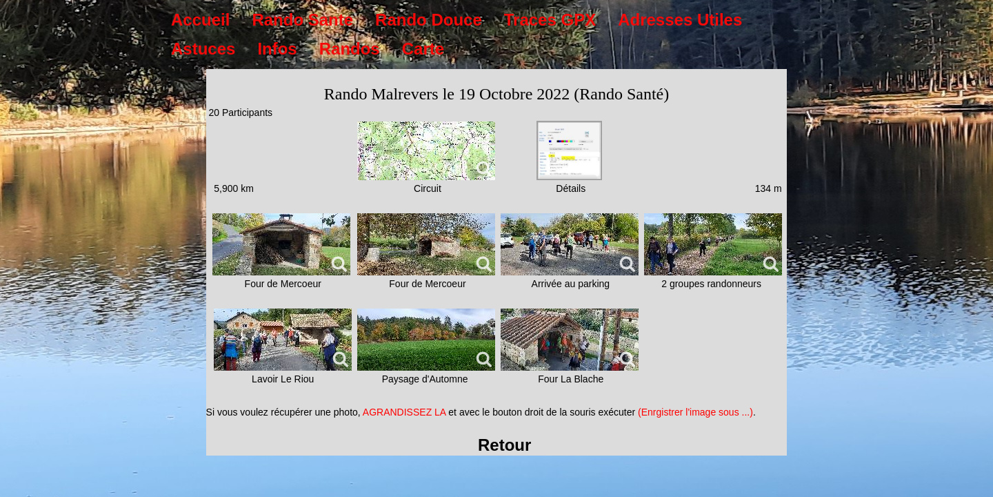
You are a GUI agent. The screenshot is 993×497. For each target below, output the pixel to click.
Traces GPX (550, 19)
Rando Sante (302, 19)
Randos (349, 48)
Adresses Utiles (680, 19)
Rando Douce (428, 19)
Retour (504, 445)
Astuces (203, 48)
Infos (277, 48)
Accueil (200, 19)
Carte (423, 48)
